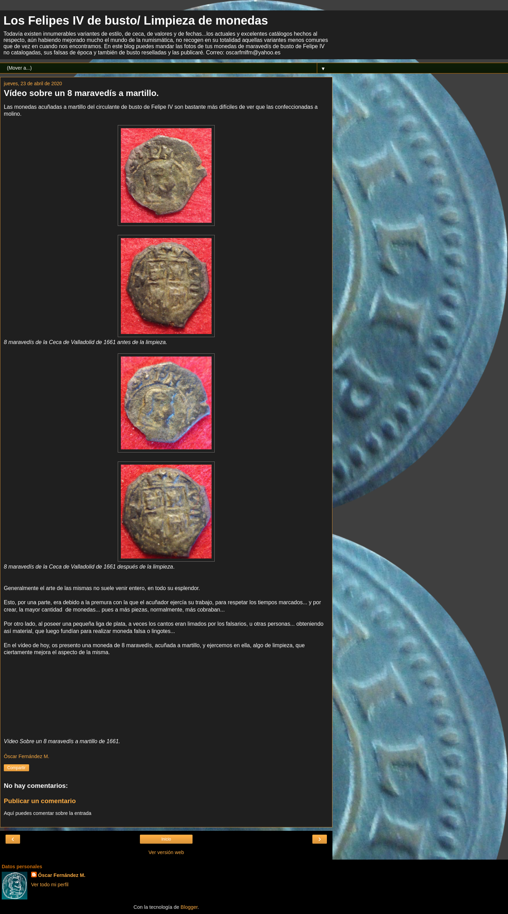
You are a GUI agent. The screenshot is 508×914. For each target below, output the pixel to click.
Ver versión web (166, 852)
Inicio (166, 839)
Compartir (16, 767)
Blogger (189, 907)
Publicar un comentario (40, 801)
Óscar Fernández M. (62, 875)
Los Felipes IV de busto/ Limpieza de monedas (135, 20)
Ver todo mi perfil (50, 884)
